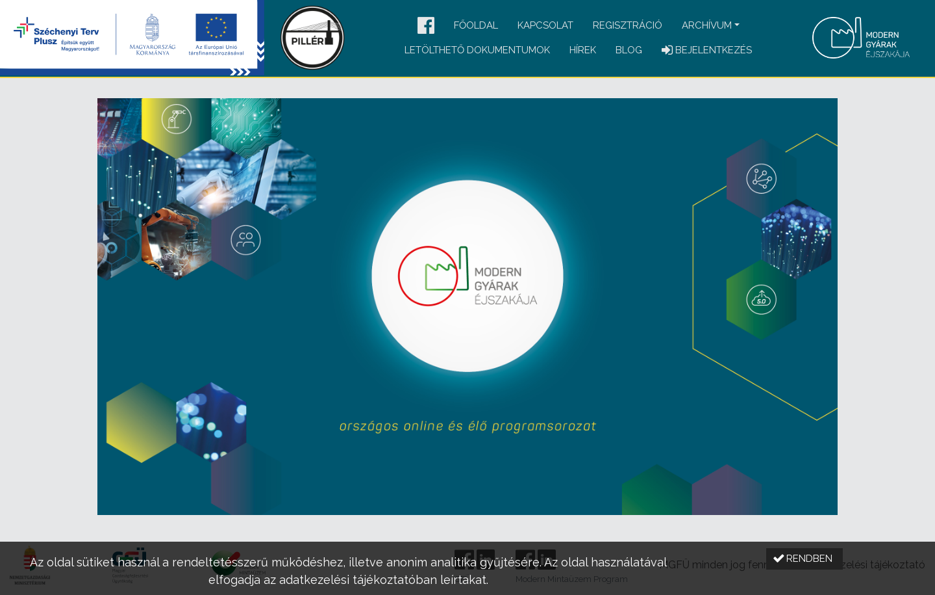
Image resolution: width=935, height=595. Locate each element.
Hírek (582, 50)
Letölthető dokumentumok (477, 50)
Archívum (707, 25)
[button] (426, 26)
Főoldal (476, 25)
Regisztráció (627, 25)
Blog (629, 50)
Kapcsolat (545, 25)
